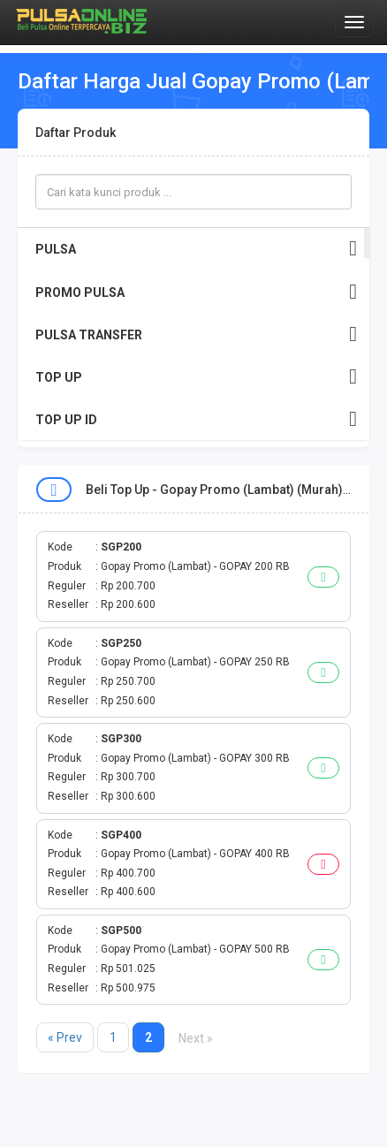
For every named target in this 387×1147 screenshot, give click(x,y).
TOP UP (196, 377)
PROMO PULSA (196, 292)
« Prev (65, 1037)
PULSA (196, 248)
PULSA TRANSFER (196, 334)
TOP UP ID (196, 419)
